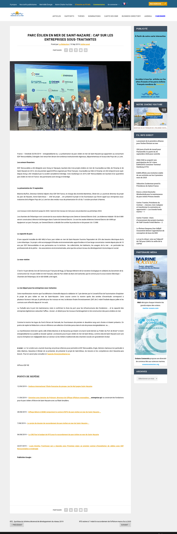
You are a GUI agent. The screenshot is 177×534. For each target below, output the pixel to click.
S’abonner (160, 13)
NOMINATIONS (94, 13)
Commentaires (99, 5)
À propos (13, 5)
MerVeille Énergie (45, 5)
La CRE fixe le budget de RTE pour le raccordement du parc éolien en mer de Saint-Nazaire (63, 431)
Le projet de (58, 420)
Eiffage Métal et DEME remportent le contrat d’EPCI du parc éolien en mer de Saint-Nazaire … (64, 408)
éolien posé (85, 41)
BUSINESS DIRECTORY (131, 13)
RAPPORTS (69, 13)
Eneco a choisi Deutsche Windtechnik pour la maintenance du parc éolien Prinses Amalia (149, 190)
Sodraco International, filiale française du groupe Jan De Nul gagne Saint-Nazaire (60, 383)
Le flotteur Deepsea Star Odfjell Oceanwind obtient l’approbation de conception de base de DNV (150, 227)
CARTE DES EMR (111, 13)
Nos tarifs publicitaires (28, 5)
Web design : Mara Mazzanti (20, 531)
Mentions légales (78, 531)
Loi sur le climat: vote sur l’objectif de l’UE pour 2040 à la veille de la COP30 (149, 237)
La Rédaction (64, 41)
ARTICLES (56, 13)
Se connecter (113, 5)
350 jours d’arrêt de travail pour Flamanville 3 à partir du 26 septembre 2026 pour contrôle (148, 148)
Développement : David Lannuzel (42, 531)
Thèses (81, 13)
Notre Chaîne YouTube (63, 5)
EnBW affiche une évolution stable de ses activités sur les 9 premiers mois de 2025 (149, 171)
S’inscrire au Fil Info (82, 5)
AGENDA (148, 13)
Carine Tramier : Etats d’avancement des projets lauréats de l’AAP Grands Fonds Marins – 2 (149, 216)
